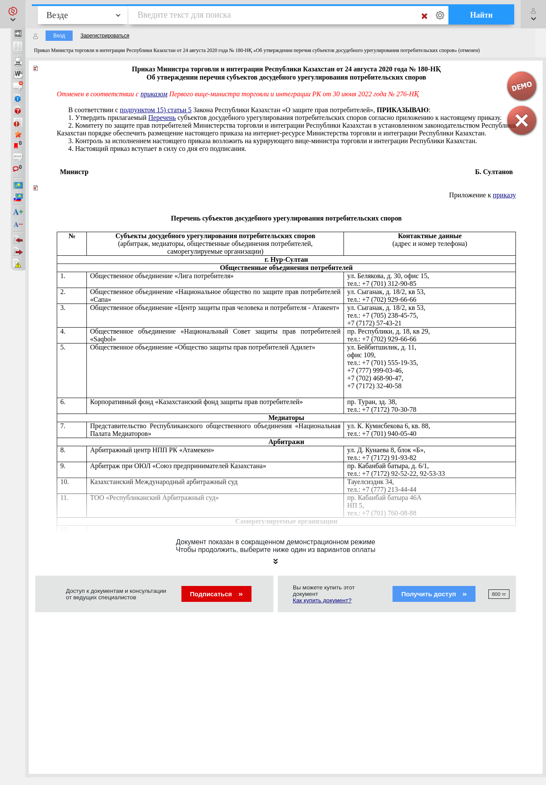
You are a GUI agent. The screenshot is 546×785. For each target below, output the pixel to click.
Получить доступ (434, 594)
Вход (59, 36)
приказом (154, 94)
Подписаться (216, 594)
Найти (481, 15)
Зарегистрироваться (104, 36)
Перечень (162, 117)
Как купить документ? (322, 600)
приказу (504, 195)
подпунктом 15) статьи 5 (156, 109)
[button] (12, 14)
